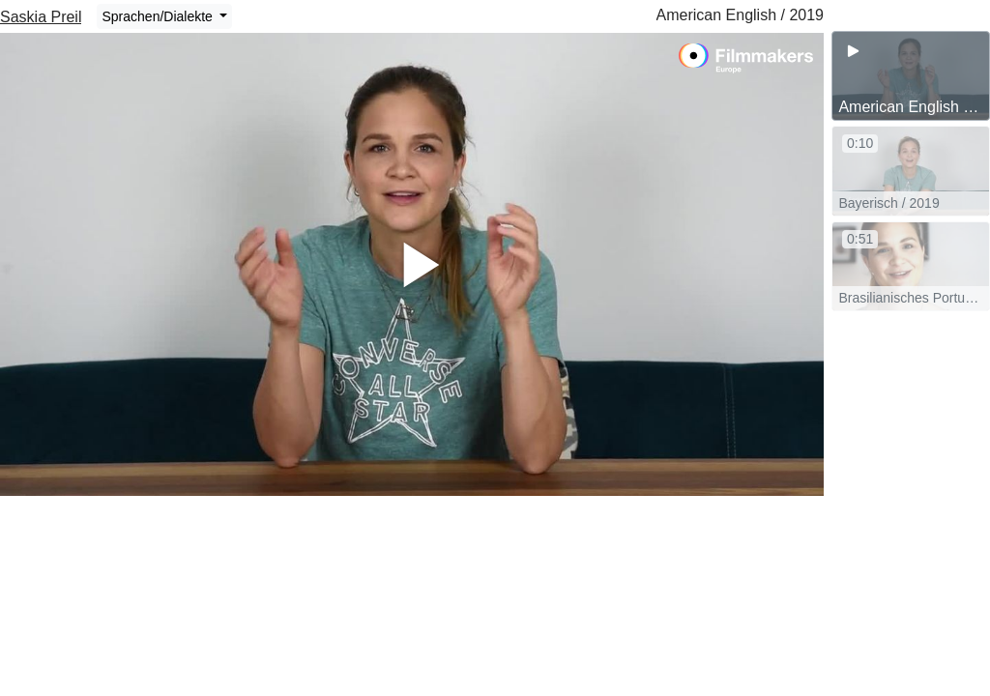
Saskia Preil (40, 17)
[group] (910, 76)
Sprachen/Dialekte (159, 16)
